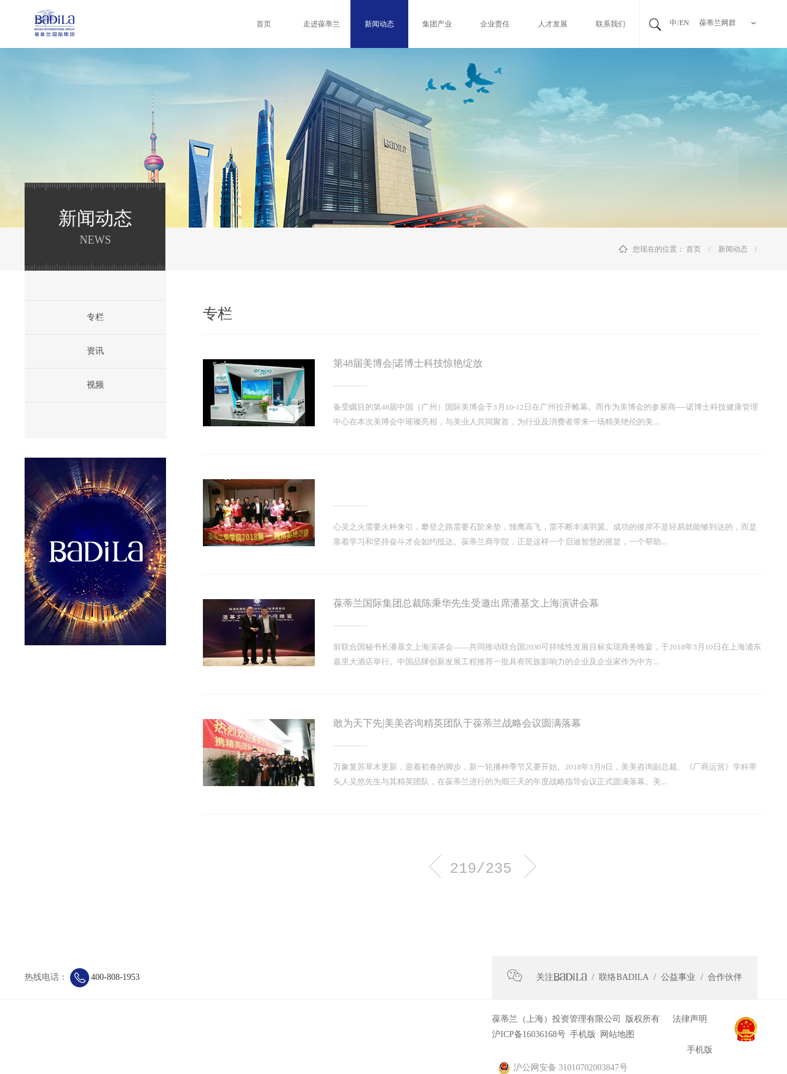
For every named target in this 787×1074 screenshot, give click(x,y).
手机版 (581, 1034)
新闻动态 (733, 249)
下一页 (530, 866)
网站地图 (615, 1034)
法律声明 (685, 1019)
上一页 (435, 866)
